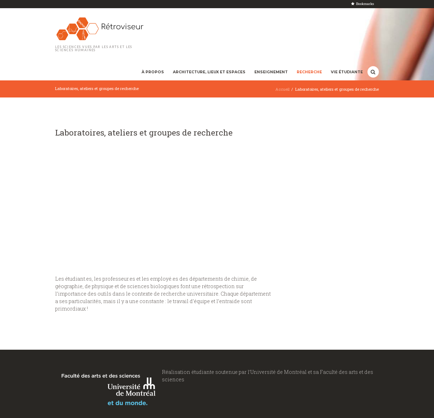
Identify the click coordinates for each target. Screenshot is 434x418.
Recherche (309, 72)
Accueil (282, 89)
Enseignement (271, 72)
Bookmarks (365, 3)
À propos (153, 72)
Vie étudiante (347, 72)
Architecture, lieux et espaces (209, 72)
